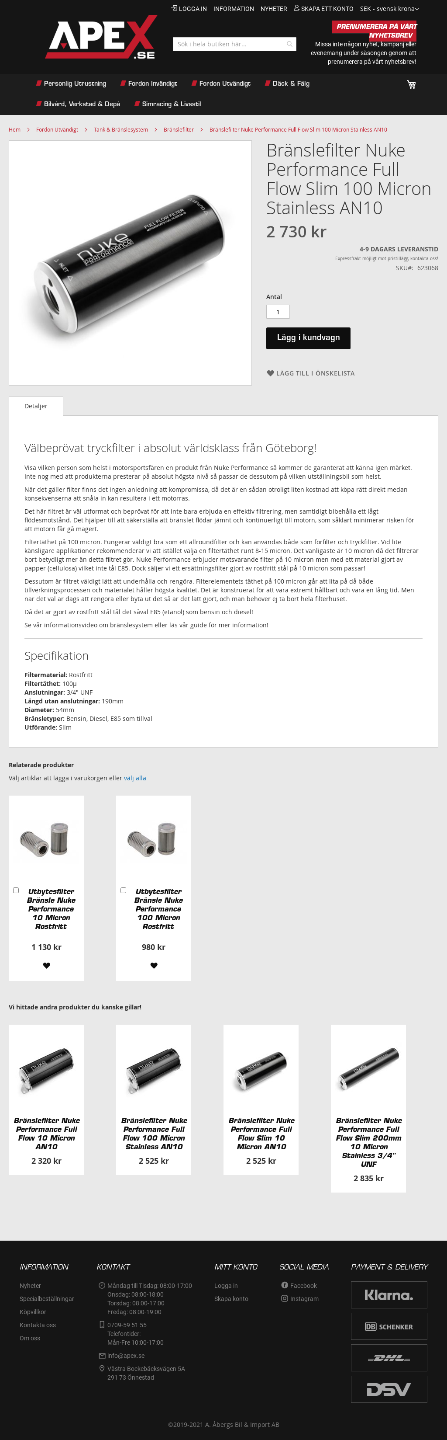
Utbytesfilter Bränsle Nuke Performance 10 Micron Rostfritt (51, 909)
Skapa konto (231, 1298)
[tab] (36, 406)
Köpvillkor (33, 1311)
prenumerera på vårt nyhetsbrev (371, 61)
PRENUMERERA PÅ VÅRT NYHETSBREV (376, 31)
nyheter (274, 8)
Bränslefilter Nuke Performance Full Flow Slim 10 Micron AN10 (261, 1133)
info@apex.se (125, 1355)
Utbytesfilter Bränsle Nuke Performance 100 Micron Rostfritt (158, 909)
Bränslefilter (179, 129)
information (233, 8)
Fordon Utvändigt (57, 129)
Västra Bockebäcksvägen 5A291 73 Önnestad (146, 1373)
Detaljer (36, 406)
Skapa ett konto (327, 8)
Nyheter (30, 1285)
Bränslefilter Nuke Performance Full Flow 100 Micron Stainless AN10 (154, 1133)
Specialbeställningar (47, 1298)
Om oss (30, 1338)
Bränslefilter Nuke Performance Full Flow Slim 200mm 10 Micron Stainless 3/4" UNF (369, 1142)
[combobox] (234, 44)
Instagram (304, 1298)
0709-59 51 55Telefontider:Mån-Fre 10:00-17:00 (135, 1334)
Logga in (193, 8)
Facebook (303, 1285)
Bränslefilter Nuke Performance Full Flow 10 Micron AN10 (46, 1133)
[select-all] (135, 778)
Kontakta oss (38, 1325)
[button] (389, 9)
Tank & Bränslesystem (121, 129)
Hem (15, 129)
